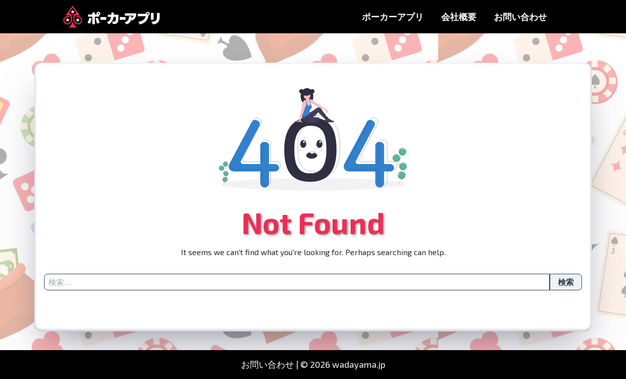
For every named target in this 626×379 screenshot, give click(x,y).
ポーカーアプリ (393, 16)
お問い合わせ (520, 16)
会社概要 (458, 16)
